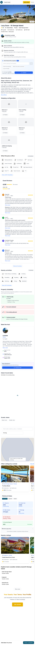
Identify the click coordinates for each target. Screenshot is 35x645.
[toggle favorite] (27, 465)
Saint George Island (23, 27)
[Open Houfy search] (7, 2)
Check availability (28, 642)
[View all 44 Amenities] (7, 175)
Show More (4, 95)
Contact (23, 72)
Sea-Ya (33, 484)
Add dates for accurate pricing (7, 373)
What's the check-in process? (18, 66)
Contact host (17, 365)
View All (32, 462)
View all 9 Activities (7, 283)
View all (32, 21)
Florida (15, 27)
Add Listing (26, 2)
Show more (7, 205)
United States (10, 27)
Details (5, 114)
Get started (17, 602)
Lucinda (13, 35)
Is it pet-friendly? (6, 68)
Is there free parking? (7, 66)
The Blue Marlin (6, 484)
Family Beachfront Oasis (8, 555)
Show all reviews (17, 264)
